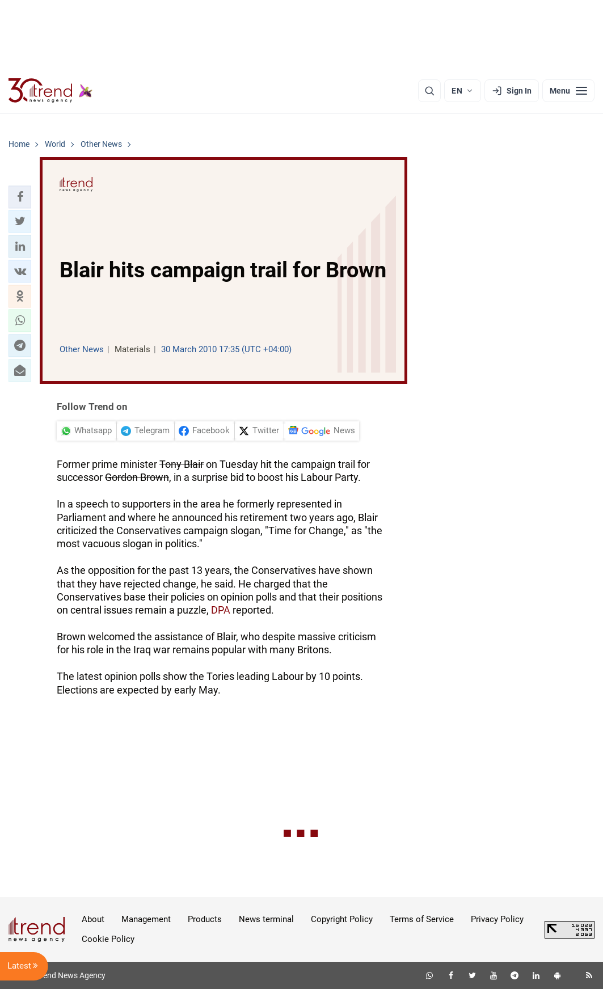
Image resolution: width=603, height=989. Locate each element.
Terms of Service (422, 919)
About (93, 919)
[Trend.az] (50, 90)
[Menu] (568, 90)
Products (205, 919)
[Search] (429, 90)
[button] (20, 196)
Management (146, 919)
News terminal (266, 919)
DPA (220, 610)
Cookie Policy (108, 939)
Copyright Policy (342, 919)
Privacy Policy (497, 919)
